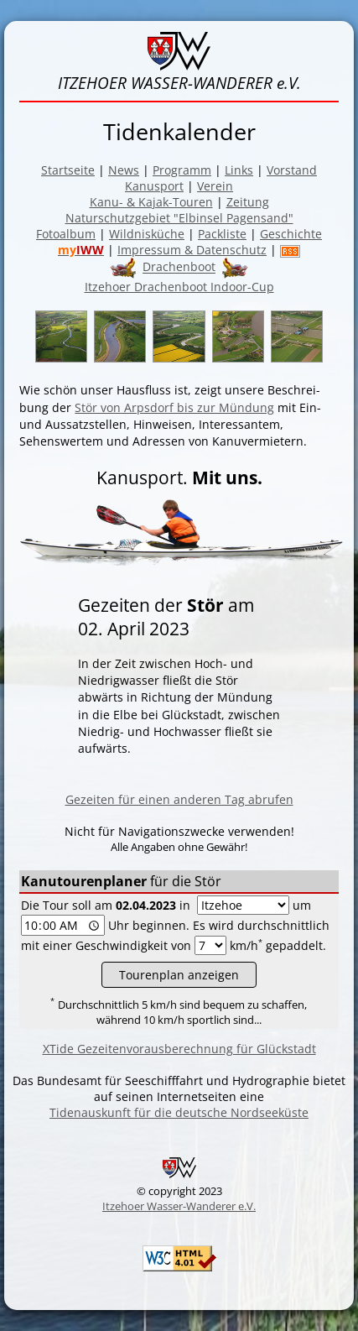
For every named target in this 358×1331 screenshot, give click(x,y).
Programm (182, 170)
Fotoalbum (66, 234)
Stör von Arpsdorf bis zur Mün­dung (174, 407)
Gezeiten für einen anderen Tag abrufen (179, 799)
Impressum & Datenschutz (192, 250)
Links (239, 170)
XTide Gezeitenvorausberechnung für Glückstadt (179, 1049)
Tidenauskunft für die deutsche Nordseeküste (179, 1112)
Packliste (222, 234)
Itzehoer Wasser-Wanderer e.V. (179, 1206)
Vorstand (292, 170)
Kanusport (154, 186)
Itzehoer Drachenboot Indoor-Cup (179, 287)
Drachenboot (179, 267)
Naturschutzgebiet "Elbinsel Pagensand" (179, 218)
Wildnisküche (146, 234)
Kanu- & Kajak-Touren (151, 202)
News (123, 170)
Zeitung (247, 202)
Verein (215, 186)
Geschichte (291, 234)
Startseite (68, 170)
